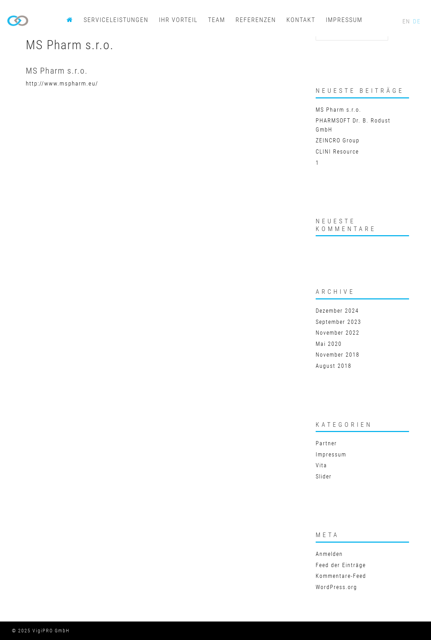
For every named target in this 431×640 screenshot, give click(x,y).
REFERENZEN (256, 19)
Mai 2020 (329, 344)
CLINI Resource (337, 151)
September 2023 (338, 322)
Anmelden (329, 554)
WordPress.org (336, 587)
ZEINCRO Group (338, 140)
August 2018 (334, 366)
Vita (321, 465)
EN (407, 21)
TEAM (216, 19)
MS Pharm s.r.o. (338, 109)
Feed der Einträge (341, 565)
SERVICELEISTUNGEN (116, 19)
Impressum (331, 454)
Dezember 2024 (337, 310)
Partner (326, 443)
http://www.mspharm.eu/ (62, 83)
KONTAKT (300, 19)
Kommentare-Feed (341, 576)
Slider (324, 476)
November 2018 (338, 354)
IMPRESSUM (344, 19)
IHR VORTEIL (178, 19)
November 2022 (338, 332)
